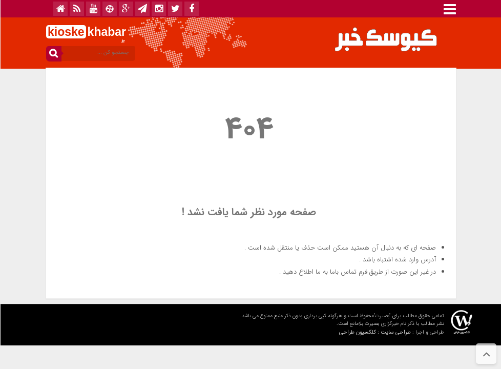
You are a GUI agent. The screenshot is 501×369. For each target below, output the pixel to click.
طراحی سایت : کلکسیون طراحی (374, 332)
